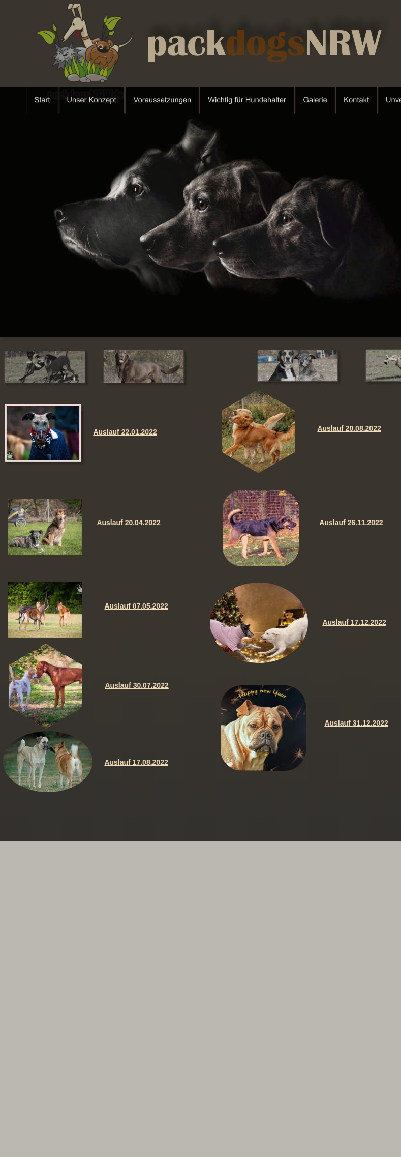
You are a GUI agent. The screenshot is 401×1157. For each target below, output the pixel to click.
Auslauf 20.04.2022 (128, 522)
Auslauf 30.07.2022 (136, 685)
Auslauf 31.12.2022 (356, 723)
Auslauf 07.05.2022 (136, 606)
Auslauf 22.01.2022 (125, 432)
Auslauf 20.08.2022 (349, 428)
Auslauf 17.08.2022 (136, 762)
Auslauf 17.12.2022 (354, 622)
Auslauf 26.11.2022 (351, 522)
